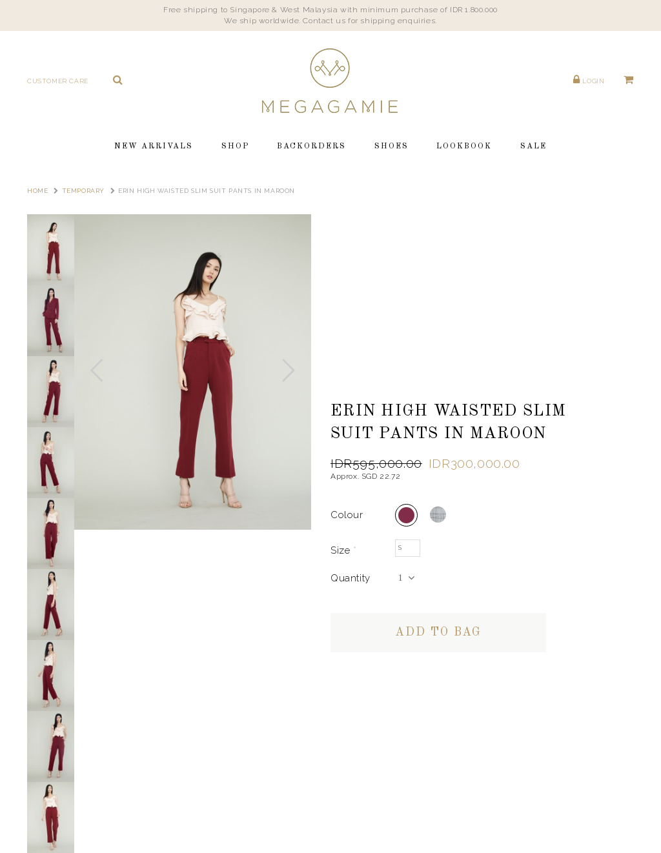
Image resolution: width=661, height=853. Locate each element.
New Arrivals (153, 146)
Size (343, 550)
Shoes (391, 146)
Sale (533, 146)
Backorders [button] (311, 146)
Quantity (350, 578)
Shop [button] (235, 146)
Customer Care (57, 81)
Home (37, 190)
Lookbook (464, 146)
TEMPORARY (83, 190)
